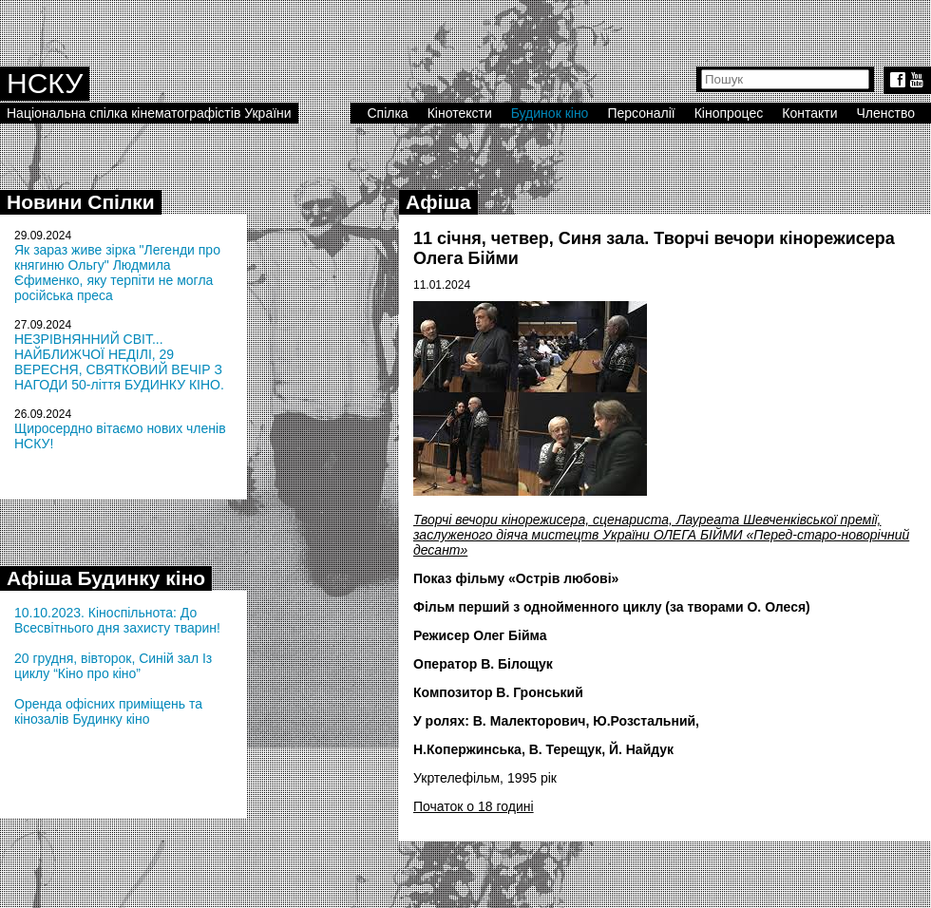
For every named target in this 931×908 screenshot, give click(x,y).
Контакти (809, 113)
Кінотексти (460, 113)
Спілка (387, 113)
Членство (886, 113)
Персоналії (640, 113)
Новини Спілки (81, 202)
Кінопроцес (729, 113)
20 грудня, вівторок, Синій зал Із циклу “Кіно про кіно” (113, 666)
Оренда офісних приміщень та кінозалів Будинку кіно (108, 711)
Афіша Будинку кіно (106, 578)
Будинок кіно (550, 113)
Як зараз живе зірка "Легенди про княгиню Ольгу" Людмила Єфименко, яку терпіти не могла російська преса (117, 272)
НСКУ (45, 83)
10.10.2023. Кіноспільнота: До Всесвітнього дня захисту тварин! (117, 620)
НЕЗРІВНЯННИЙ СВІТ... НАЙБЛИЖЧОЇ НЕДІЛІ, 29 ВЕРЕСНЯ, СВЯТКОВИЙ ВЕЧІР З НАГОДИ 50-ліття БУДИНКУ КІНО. (119, 361)
